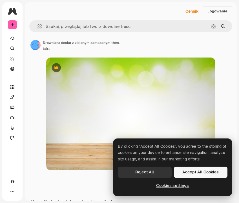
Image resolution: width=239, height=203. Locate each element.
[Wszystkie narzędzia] (12, 87)
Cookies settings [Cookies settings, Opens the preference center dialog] (172, 185)
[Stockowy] (12, 58)
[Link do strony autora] (35, 45)
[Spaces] (12, 97)
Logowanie (217, 11)
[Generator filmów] (12, 117)
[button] (37, 26)
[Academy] (12, 181)
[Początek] (12, 38)
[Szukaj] (12, 48)
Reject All (144, 172)
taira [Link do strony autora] (46, 49)
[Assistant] (12, 137)
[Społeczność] (12, 68)
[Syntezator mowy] (12, 127)
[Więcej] (12, 191)
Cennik (192, 11)
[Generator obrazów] (12, 107)
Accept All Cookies (200, 172)
